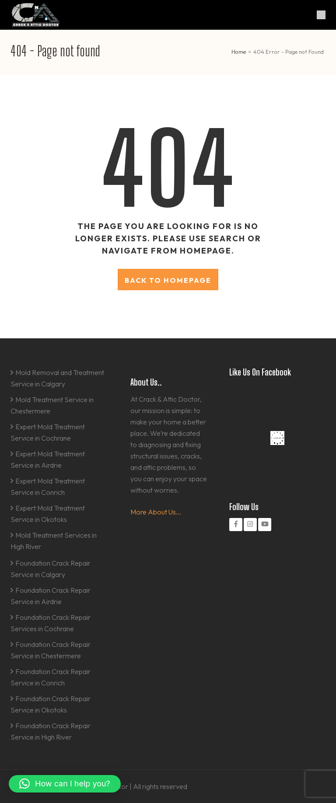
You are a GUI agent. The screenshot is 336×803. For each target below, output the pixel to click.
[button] (65, 784)
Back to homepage (168, 280)
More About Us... (155, 512)
